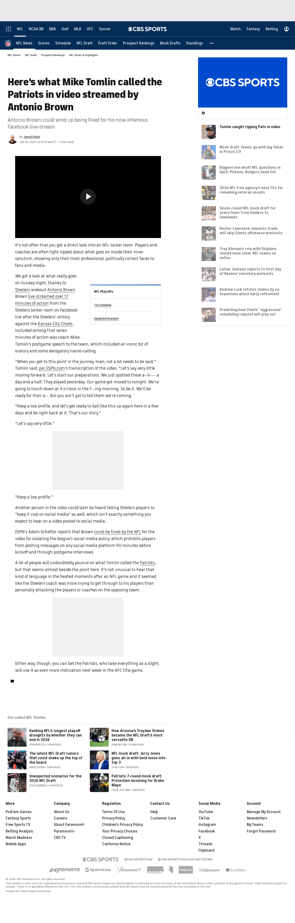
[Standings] (194, 43)
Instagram (207, 824)
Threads (206, 844)
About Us (61, 812)
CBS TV (60, 837)
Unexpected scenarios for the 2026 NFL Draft (55, 778)
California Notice (116, 844)
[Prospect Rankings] (138, 43)
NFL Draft (31, 55)
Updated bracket (106, 318)
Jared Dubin (32, 137)
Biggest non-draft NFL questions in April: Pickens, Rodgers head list (250, 169)
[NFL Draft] (84, 43)
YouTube (206, 812)
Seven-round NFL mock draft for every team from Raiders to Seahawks (248, 213)
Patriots (147, 562)
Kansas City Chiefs (55, 323)
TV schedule (103, 305)
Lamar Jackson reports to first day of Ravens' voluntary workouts (250, 271)
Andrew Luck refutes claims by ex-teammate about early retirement (250, 291)
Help (154, 812)
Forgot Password (261, 831)
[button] (212, 43)
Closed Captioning (117, 837)
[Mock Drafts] (170, 43)
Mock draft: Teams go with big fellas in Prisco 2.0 (251, 149)
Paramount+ (64, 831)
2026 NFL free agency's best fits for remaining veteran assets (251, 190)
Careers (60, 818)
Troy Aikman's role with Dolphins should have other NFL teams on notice (248, 253)
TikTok (204, 818)
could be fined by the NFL (117, 531)
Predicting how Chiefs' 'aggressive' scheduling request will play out (250, 312)
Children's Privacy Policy (122, 824)
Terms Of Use (113, 812)
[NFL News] (24, 43)
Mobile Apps (16, 844)
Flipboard (206, 850)
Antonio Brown (61, 289)
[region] (88, 197)
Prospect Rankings (53, 55)
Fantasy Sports (18, 818)
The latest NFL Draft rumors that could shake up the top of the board (55, 758)
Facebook (207, 831)
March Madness (19, 837)
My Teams (255, 824)
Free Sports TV (18, 824)
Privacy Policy (113, 818)
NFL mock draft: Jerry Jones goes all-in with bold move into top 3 (138, 758)
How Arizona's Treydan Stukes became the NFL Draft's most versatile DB (138, 735)
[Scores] (43, 43)
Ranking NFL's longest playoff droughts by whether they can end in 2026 (55, 735)
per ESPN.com (52, 368)
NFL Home (14, 55)
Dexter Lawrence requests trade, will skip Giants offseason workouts (251, 230)
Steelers (22, 289)
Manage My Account (264, 812)
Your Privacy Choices (119, 831)
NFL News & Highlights (83, 55)
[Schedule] (63, 43)
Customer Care (163, 818)
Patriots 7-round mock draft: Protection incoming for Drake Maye (138, 781)
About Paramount (69, 824)
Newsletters (257, 818)
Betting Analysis (19, 831)
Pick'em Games (19, 812)
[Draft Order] (107, 43)
